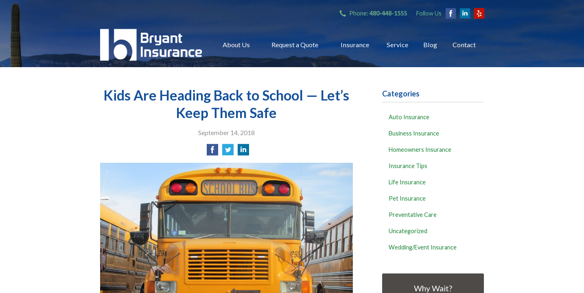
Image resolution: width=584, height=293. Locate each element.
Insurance (355, 44)
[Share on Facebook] (212, 152)
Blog (430, 44)
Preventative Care (413, 214)
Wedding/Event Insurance (423, 247)
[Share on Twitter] (228, 152)
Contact (464, 44)
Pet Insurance (407, 198)
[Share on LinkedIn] (243, 152)
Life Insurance (407, 182)
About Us (236, 44)
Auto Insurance (409, 117)
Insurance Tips (408, 165)
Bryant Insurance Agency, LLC (151, 45)
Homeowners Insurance (420, 149)
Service (397, 44)
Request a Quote (294, 44)
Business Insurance (414, 133)
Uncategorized (408, 230)
